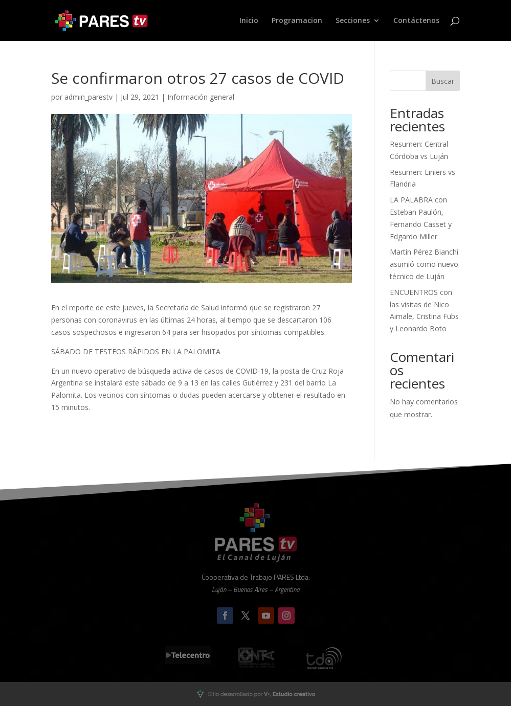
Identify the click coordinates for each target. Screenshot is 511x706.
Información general (200, 97)
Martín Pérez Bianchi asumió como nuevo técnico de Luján (424, 264)
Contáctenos (416, 21)
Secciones (353, 21)
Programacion (297, 21)
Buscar (442, 81)
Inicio (248, 21)
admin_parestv (88, 97)
